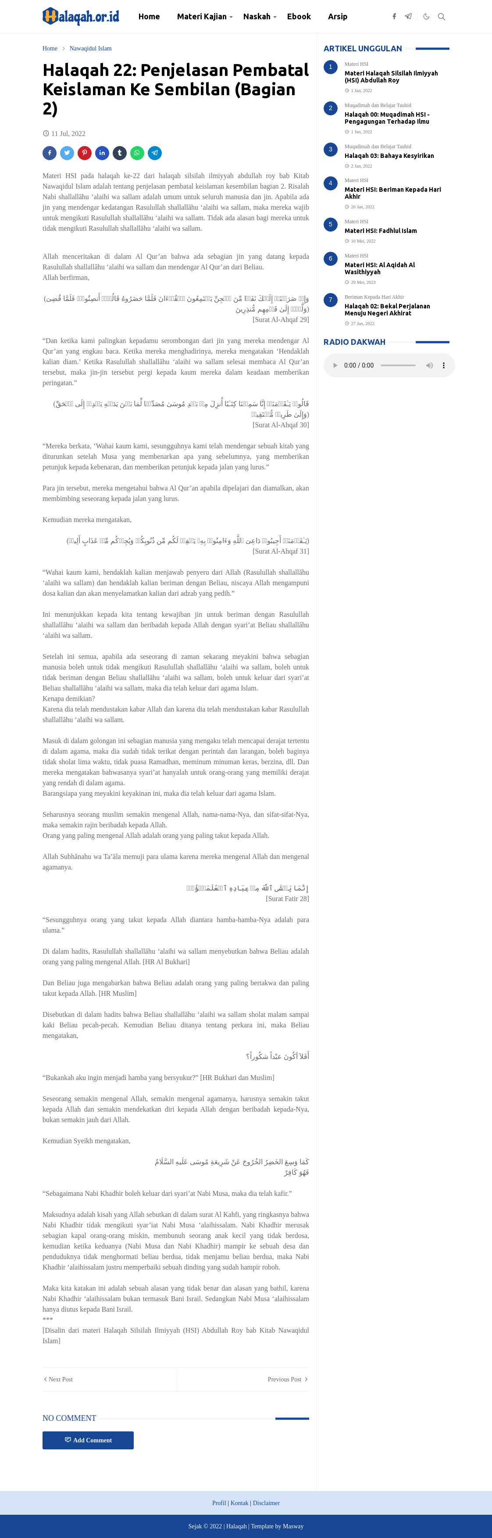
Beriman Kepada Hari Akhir (374, 297)
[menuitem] (149, 16)
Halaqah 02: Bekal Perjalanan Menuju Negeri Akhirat (387, 310)
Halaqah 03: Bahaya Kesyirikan (389, 155)
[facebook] (394, 16)
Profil (219, 1503)
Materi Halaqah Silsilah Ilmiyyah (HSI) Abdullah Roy (391, 77)
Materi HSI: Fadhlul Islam (381, 230)
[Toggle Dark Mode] (426, 16)
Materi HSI (356, 64)
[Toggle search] (441, 17)
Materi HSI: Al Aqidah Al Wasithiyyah (380, 268)
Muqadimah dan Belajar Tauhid (378, 105)
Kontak (240, 1503)
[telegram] (408, 16)
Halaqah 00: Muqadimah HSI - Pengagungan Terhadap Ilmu (387, 118)
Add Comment (88, 1440)
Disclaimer (266, 1503)
